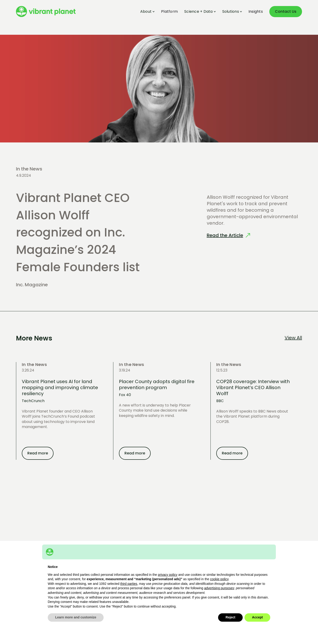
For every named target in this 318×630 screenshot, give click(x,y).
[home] (46, 11)
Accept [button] (257, 617)
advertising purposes (219, 588)
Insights (255, 11)
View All (293, 337)
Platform (169, 11)
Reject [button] (230, 617)
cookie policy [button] (219, 579)
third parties (128, 584)
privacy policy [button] (167, 574)
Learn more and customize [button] (75, 617)
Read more (37, 453)
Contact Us (285, 11)
